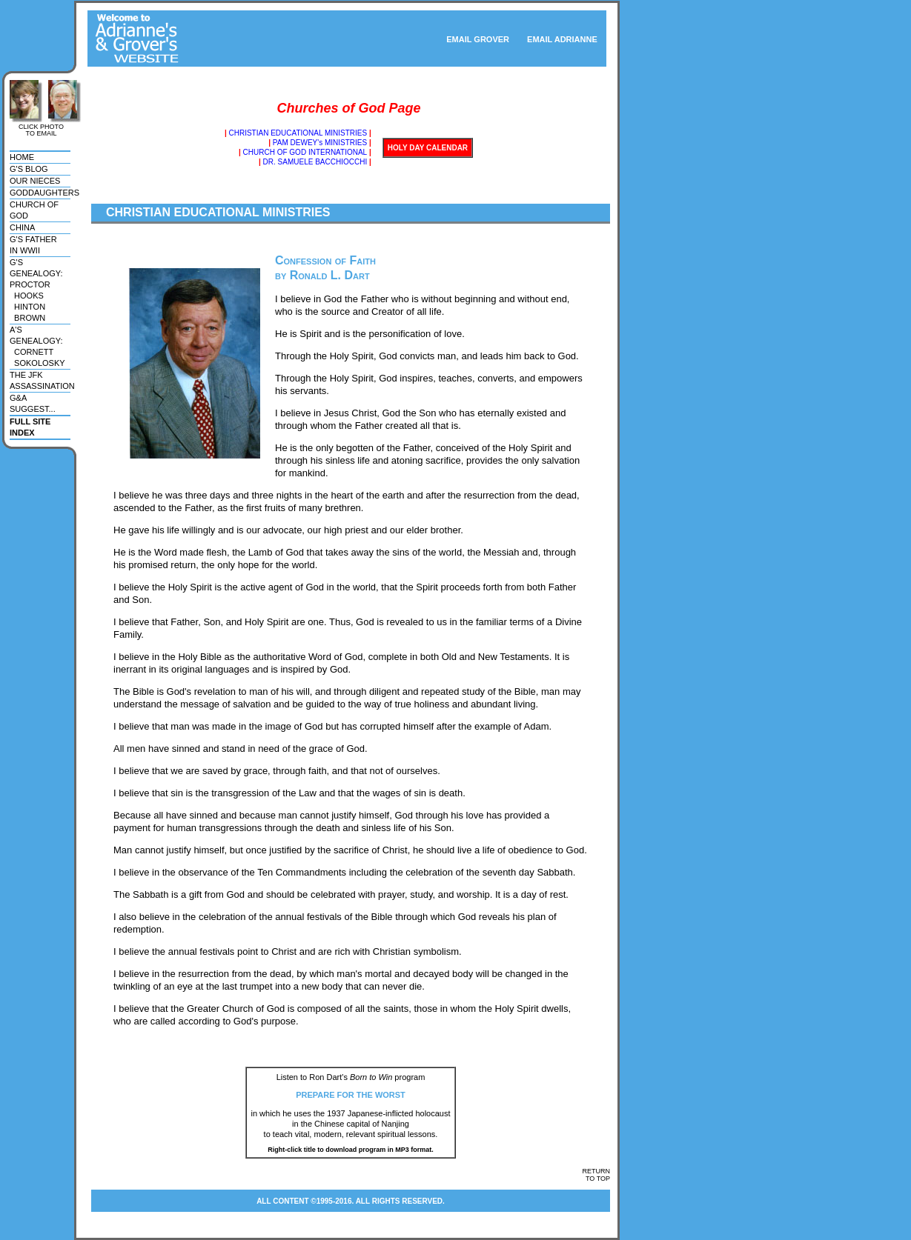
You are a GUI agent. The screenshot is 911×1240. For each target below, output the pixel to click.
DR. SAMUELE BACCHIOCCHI (315, 162)
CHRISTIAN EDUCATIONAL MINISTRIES (297, 133)
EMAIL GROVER (477, 39)
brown (27, 317)
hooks (27, 295)
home (22, 157)
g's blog (29, 168)
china (22, 227)
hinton (27, 306)
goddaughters (44, 192)
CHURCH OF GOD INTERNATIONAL (305, 152)
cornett (31, 351)
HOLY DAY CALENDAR (428, 148)
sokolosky (37, 363)
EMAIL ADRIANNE (566, 39)
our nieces (35, 180)
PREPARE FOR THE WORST (350, 1094)
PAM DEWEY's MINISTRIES (320, 143)
